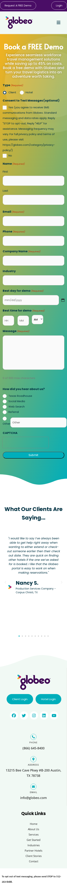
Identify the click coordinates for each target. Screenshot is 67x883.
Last (5, 191)
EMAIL (33, 792)
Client (12, 92)
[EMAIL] (33, 787)
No (10, 155)
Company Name (22, 251)
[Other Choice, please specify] (38, 422)
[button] (5, 582)
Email (13, 212)
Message (16, 331)
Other (6, 424)
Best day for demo (23, 291)
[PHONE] (33, 737)
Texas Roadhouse (20, 396)
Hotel (29, 92)
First (5, 171)
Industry (9, 271)
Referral (13, 412)
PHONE (33, 742)
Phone (14, 231)
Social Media (16, 401)
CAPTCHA (10, 433)
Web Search (16, 406)
